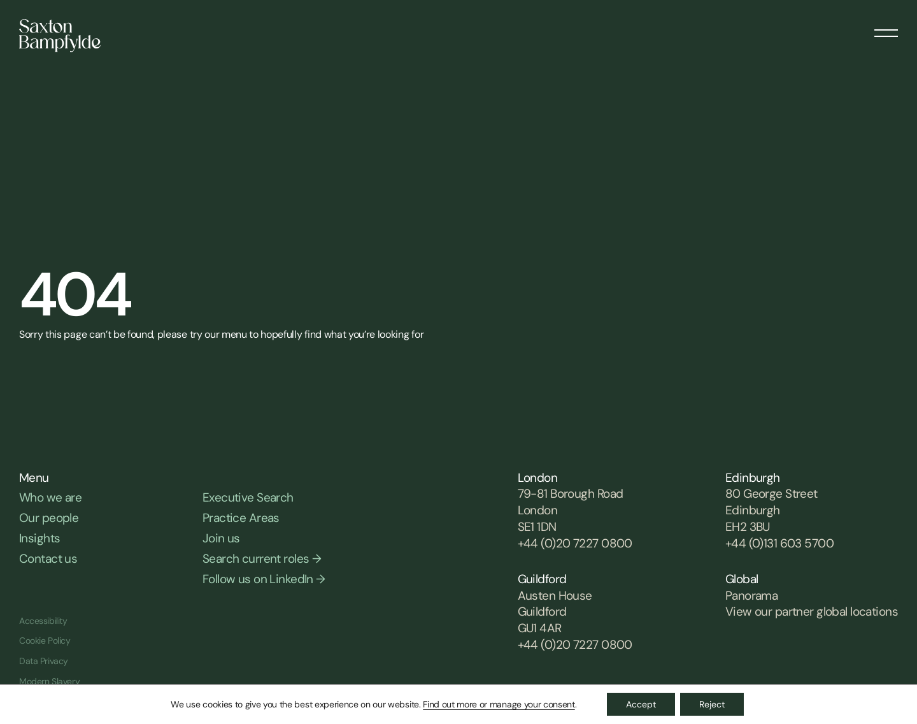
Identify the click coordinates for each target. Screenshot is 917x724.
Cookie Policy (45, 640)
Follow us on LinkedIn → (264, 579)
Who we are (50, 497)
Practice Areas (241, 518)
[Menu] (886, 28)
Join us (221, 538)
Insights (39, 538)
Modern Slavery (49, 681)
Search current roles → (262, 559)
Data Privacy (43, 661)
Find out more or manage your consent (498, 704)
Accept (641, 704)
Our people (48, 518)
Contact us (48, 559)
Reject (712, 704)
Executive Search (248, 497)
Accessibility (43, 620)
